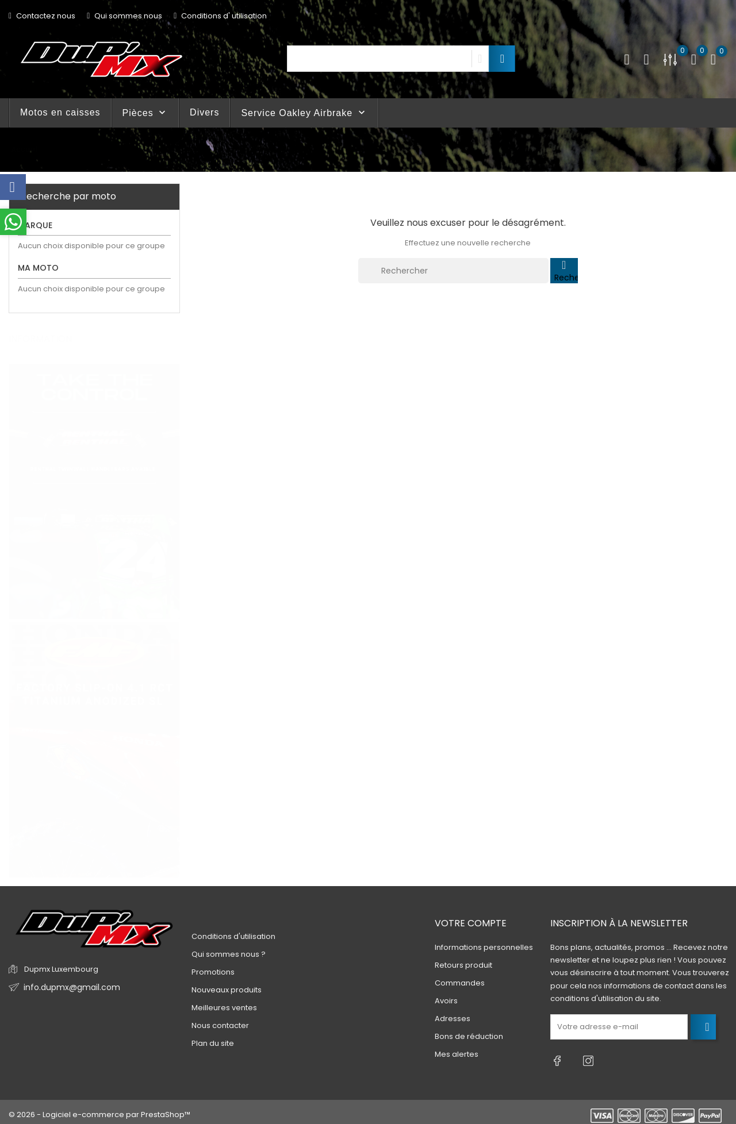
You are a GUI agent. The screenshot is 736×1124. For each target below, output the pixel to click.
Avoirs (446, 1001)
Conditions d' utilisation (220, 15)
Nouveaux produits (226, 989)
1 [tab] (172, 576)
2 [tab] (172, 597)
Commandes (460, 983)
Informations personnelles (484, 947)
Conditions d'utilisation (233, 936)
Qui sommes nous (124, 15)
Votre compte (471, 923)
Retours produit (463, 965)
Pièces (145, 112)
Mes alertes (456, 1054)
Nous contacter (220, 1025)
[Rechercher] (453, 270)
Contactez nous (42, 15)
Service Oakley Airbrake (304, 112)
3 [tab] (172, 619)
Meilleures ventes (224, 1007)
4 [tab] (172, 640)
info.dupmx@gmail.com (68, 987)
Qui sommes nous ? (228, 954)
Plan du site (212, 1043)
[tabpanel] (94, 481)
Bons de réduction (469, 1036)
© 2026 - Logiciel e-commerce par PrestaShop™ (99, 1109)
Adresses (452, 1019)
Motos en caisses (60, 112)
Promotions (213, 972)
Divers (204, 112)
